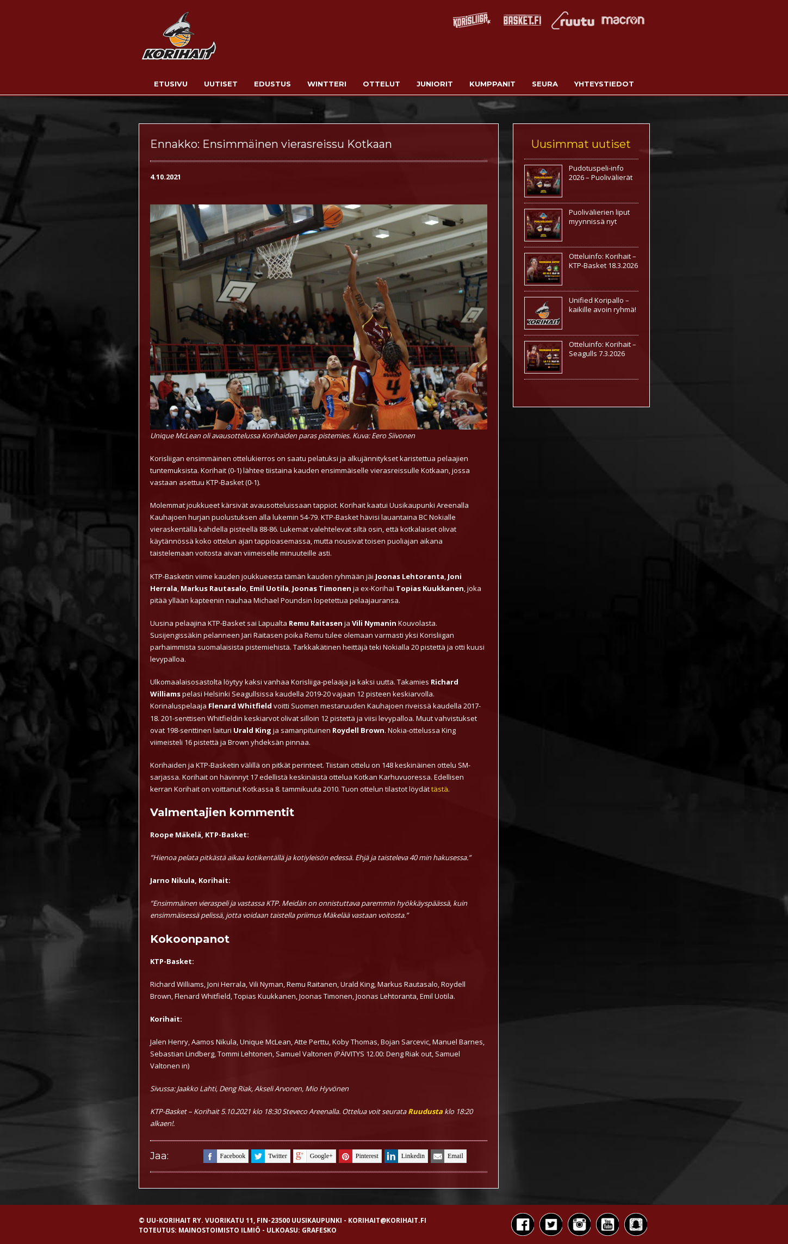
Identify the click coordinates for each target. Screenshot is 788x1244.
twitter (269, 1156)
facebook (224, 1156)
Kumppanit (492, 83)
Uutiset (221, 83)
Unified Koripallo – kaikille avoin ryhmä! (602, 304)
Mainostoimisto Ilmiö (219, 1230)
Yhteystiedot (604, 83)
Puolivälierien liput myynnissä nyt (599, 216)
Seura (545, 83)
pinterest (359, 1156)
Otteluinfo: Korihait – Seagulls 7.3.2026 (602, 348)
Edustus (272, 83)
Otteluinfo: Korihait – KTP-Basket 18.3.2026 (603, 260)
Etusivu (171, 83)
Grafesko (319, 1230)
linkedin (404, 1156)
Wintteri (326, 83)
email (447, 1156)
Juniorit (435, 83)
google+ (313, 1156)
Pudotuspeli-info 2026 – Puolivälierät (600, 172)
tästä (439, 789)
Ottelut (381, 83)
